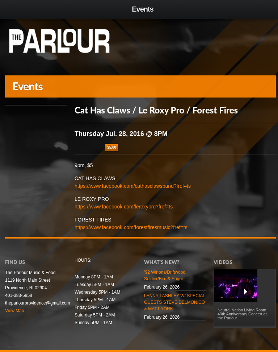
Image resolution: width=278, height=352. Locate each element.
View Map (14, 310)
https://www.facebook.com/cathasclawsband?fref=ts (133, 186)
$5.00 (111, 147)
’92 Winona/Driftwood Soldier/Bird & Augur (164, 275)
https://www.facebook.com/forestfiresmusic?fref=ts (131, 227)
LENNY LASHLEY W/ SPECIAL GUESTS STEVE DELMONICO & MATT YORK (174, 302)
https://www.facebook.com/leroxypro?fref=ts (124, 207)
